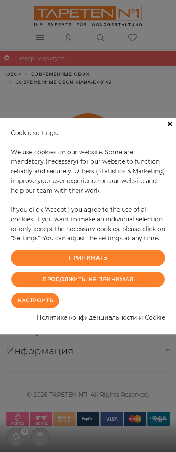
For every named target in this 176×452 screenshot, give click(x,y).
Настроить (35, 300)
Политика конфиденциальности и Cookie (101, 317)
